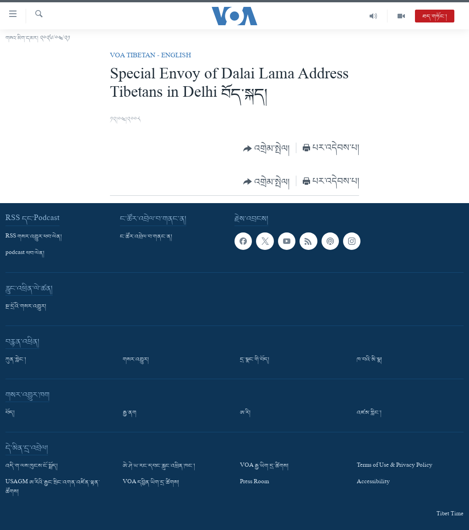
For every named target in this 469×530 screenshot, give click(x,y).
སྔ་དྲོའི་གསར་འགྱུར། (25, 306)
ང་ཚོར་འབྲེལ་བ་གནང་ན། (146, 237)
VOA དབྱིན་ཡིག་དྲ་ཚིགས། (151, 482)
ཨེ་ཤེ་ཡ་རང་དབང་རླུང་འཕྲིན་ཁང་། (159, 466)
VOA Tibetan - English (150, 56)
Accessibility (373, 482)
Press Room (254, 482)
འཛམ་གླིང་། (369, 413)
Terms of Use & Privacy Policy (394, 466)
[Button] (266, 148)
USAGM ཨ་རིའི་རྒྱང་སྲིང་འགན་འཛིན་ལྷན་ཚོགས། (52, 487)
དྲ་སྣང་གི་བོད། (254, 359)
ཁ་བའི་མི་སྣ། (369, 359)
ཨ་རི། (245, 413)
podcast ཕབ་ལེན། (24, 253)
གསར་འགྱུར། (136, 359)
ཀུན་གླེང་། (15, 359)
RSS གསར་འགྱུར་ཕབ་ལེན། (33, 237)
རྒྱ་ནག (129, 413)
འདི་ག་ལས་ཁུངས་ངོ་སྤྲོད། (31, 466)
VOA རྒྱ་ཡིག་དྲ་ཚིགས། (264, 466)
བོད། (10, 413)
